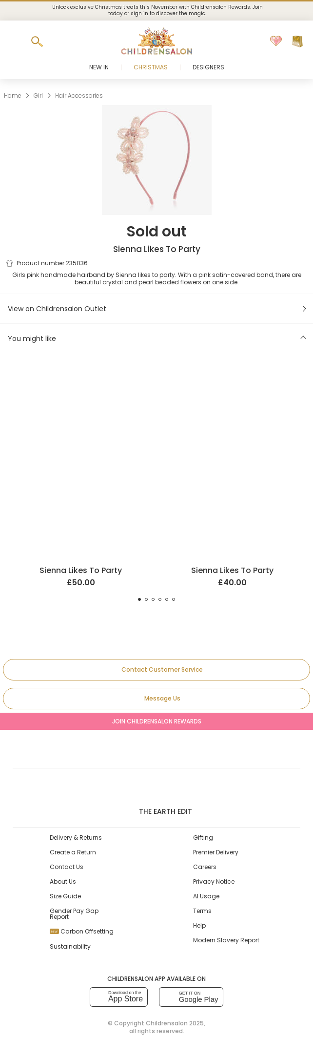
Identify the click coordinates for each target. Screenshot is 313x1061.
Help (199, 925)
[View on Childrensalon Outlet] (156, 309)
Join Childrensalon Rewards (156, 721)
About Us (63, 881)
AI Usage (206, 896)
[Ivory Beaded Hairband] (81, 376)
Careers (204, 867)
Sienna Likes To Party (156, 249)
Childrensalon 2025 (175, 1023)
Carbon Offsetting (82, 931)
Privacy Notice (214, 881)
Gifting (203, 837)
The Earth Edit (156, 811)
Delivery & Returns (76, 837)
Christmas (151, 67)
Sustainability (70, 946)
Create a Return (73, 852)
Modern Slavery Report (226, 940)
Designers (208, 67)
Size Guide (65, 896)
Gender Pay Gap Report (74, 914)
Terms (202, 911)
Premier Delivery (215, 852)
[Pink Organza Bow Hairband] (232, 376)
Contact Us (66, 867)
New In (99, 67)
